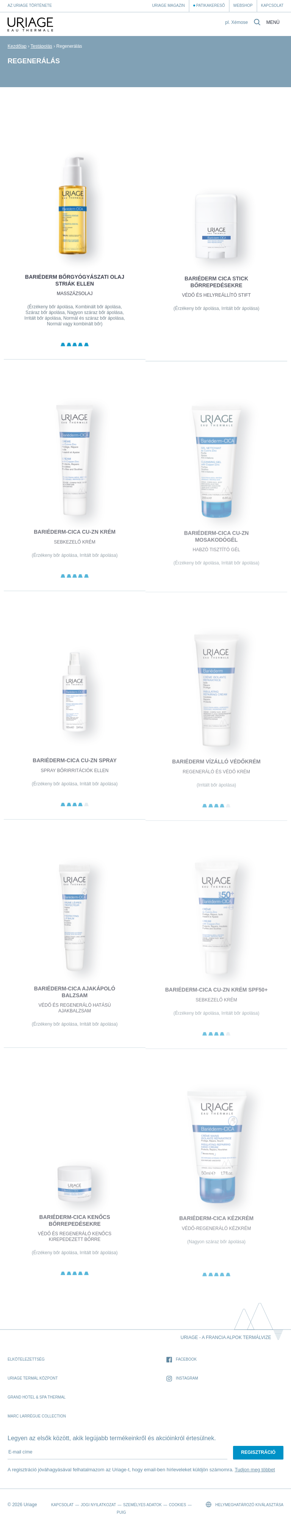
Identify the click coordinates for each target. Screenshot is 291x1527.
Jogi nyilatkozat (98, 1505)
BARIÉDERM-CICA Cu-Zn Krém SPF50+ (216, 995)
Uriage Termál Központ (33, 1378)
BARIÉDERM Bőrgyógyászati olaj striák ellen (74, 283)
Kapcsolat (272, 5)
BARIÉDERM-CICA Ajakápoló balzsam (74, 996)
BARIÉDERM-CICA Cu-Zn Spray (74, 765)
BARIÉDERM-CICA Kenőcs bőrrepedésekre (74, 1225)
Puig (121, 1512)
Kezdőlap (17, 46)
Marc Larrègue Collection (37, 1416)
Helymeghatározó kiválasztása (244, 1504)
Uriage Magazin (168, 5)
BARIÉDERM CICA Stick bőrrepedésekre (216, 286)
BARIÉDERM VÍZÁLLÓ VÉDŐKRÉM (216, 767)
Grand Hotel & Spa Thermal (37, 1397)
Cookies (177, 1505)
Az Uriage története (30, 5)
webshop (243, 5)
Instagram (182, 1378)
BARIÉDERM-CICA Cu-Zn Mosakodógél (216, 541)
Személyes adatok (142, 1505)
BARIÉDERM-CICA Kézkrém (216, 1223)
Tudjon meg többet (255, 1469)
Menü (273, 22)
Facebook (181, 1359)
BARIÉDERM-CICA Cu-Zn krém (75, 537)
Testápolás (41, 46)
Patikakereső (210, 5)
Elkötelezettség (26, 1359)
